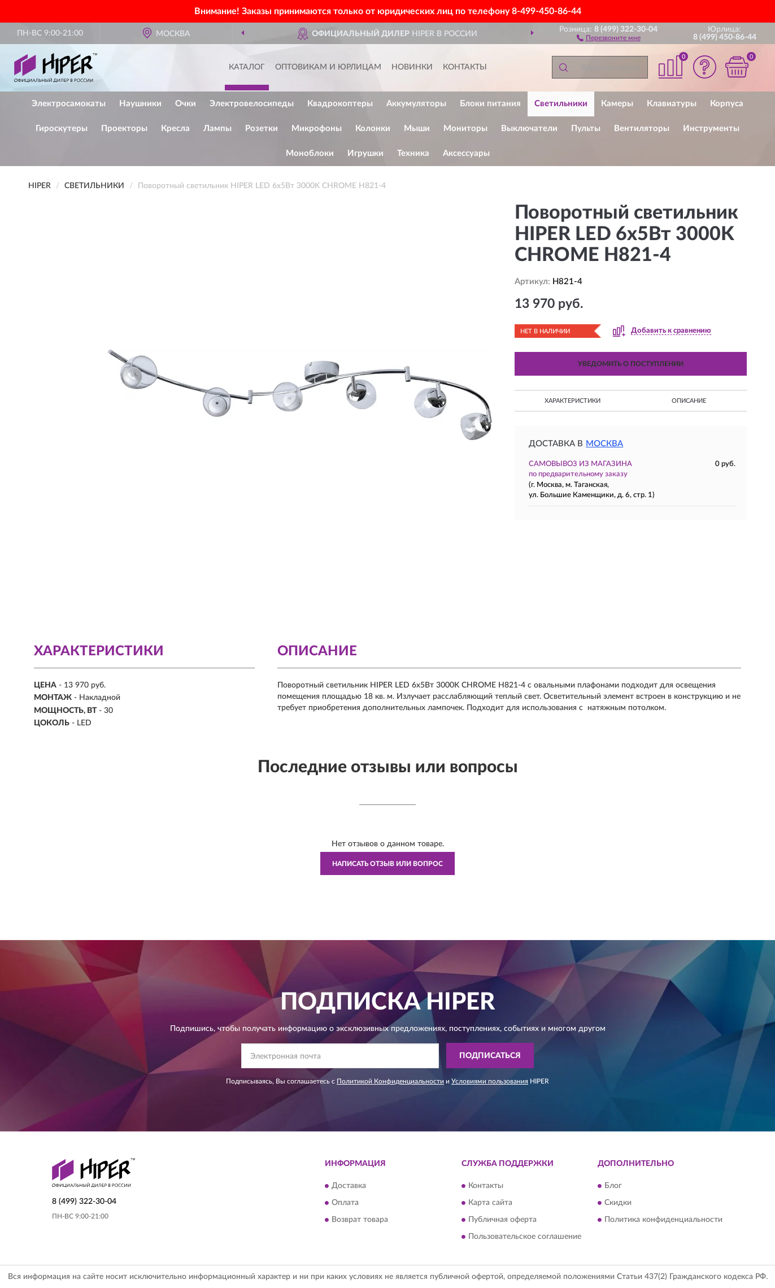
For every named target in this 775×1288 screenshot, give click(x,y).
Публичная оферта (502, 1220)
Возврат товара (360, 1220)
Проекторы (124, 128)
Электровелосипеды (252, 103)
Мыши (417, 128)
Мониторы (465, 128)
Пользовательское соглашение (524, 1237)
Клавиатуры (671, 103)
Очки (185, 103)
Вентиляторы (641, 128)
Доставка (349, 1186)
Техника (413, 153)
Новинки (412, 67)
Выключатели (529, 128)
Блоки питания (490, 103)
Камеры (617, 103)
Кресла (175, 128)
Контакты (465, 67)
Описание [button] (689, 401)
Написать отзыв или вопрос (387, 863)
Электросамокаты (69, 103)
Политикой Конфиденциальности (390, 1081)
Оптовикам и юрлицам (328, 67)
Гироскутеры (62, 128)
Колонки (372, 128)
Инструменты (711, 128)
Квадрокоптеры (340, 103)
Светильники (560, 103)
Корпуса (726, 103)
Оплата (345, 1203)
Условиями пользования (489, 1081)
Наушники (140, 103)
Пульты (585, 128)
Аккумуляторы (416, 103)
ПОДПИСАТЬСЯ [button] (490, 1056)
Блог (613, 1186)
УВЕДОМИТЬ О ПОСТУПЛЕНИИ (630, 363)
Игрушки (365, 153)
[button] (609, 37)
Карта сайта (490, 1203)
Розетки (261, 128)
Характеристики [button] (572, 401)
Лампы (217, 128)
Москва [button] (604, 444)
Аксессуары (466, 153)
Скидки (618, 1203)
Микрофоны (316, 128)
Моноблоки (310, 153)
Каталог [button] (247, 67)
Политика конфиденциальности (663, 1220)
